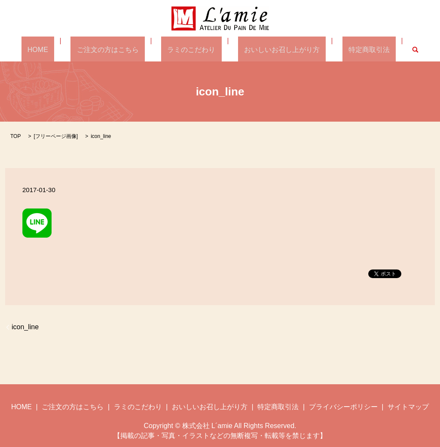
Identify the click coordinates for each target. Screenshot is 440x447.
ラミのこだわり (191, 49)
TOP (15, 136)
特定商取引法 (344, 49)
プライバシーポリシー (343, 406)
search (385, 49)
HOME (62, 49)
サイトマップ (408, 406)
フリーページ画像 (55, 136)
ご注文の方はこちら (120, 49)
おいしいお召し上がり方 (270, 49)
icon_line (25, 326)
